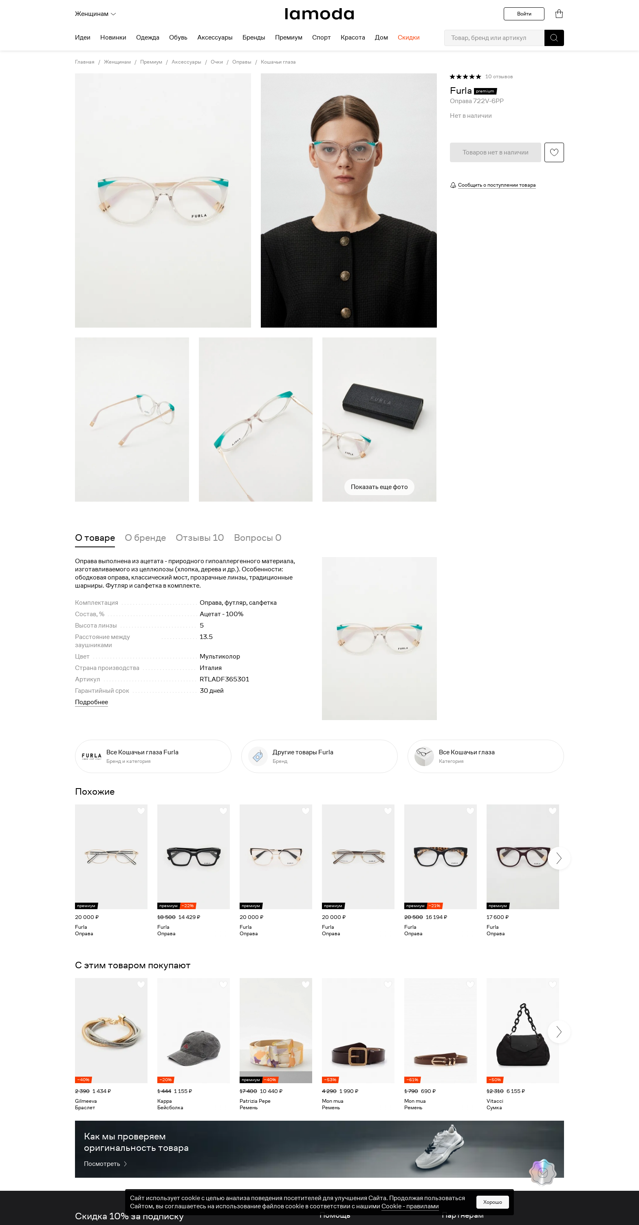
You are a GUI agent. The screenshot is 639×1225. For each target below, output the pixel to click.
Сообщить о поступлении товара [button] (497, 184)
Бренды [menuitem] (253, 37)
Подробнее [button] (91, 702)
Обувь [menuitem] (178, 37)
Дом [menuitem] (381, 37)
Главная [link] (85, 62)
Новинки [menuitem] (113, 37)
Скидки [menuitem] (409, 37)
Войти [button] (524, 13)
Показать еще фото (379, 487)
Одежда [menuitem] (147, 37)
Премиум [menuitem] (288, 37)
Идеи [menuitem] (82, 37)
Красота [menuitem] (353, 37)
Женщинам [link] (117, 62)
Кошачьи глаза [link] (278, 62)
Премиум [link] (151, 62)
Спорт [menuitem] (321, 37)
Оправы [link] (241, 62)
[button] (554, 38)
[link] (319, 14)
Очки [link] (217, 62)
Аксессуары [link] (186, 62)
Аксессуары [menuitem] (215, 37)
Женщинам (96, 14)
